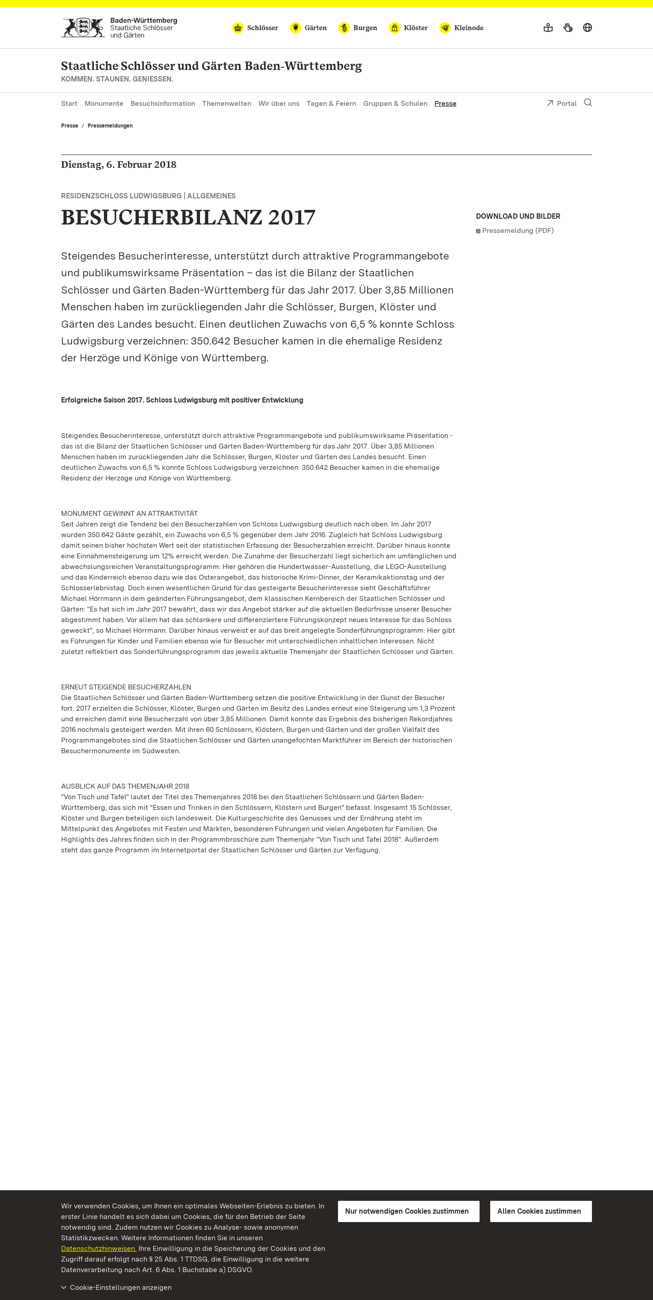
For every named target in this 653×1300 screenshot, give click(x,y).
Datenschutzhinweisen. (99, 1248)
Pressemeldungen (110, 126)
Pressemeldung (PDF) (518, 230)
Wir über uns (279, 103)
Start (69, 103)
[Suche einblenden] (588, 102)
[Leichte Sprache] (548, 27)
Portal (561, 104)
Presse (445, 103)
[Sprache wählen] (587, 27)
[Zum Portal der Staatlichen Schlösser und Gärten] (119, 28)
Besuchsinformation (163, 103)
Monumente (104, 103)
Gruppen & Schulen (395, 103)
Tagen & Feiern (331, 103)
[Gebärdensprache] (568, 27)
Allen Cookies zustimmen (539, 1211)
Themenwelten (226, 103)
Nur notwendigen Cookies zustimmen (407, 1211)
